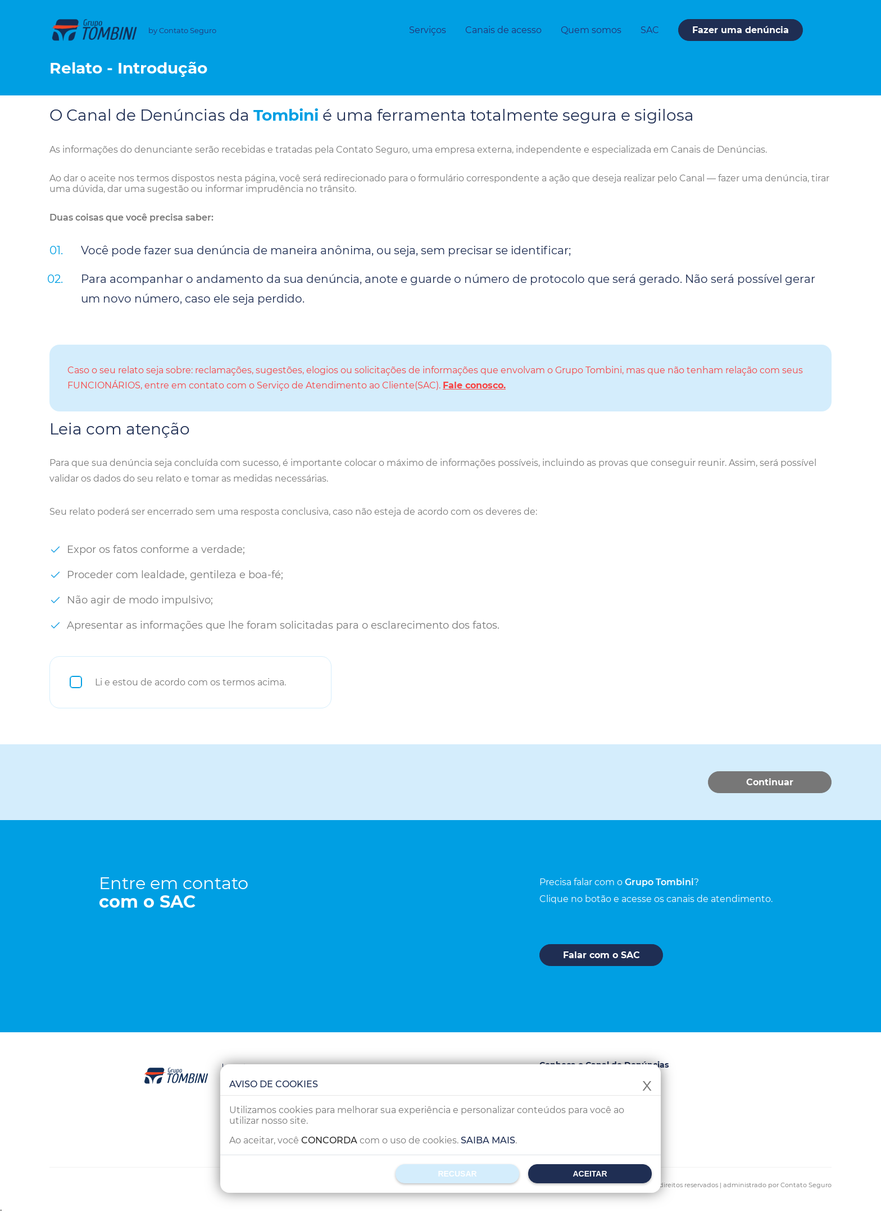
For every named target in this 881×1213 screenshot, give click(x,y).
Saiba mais (488, 1140)
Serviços (427, 30)
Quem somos (591, 30)
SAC (650, 30)
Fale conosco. (474, 385)
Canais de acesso (503, 30)
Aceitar (590, 1173)
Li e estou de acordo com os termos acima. (190, 682)
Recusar (457, 1173)
